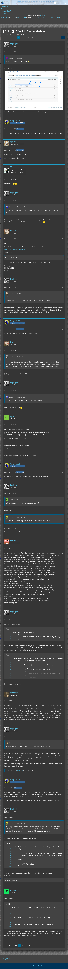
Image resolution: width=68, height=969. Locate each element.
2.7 (21, 18)
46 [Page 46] (28, 38)
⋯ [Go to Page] (11, 38)
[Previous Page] (5, 37)
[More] (62, 52)
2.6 (18, 18)
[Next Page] (32, 37)
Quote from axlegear (16, 743)
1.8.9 (51, 18)
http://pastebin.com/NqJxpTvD (14, 249)
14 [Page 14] (15, 38)
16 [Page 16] (22, 38)
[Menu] (65, 3)
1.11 (64, 18)
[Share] (63, 37)
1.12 (33, 20)
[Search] (55, 3)
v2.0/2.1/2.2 (5, 18)
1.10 (60, 18)
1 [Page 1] (8, 38)
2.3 (11, 18)
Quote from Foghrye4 (16, 356)
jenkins (42, 15)
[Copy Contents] (61, 629)
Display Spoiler (12, 257)
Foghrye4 (20, 770)
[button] (57, 655)
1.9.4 (56, 18)
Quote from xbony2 (15, 58)
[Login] (60, 2)
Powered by (34, 966)
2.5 (15, 18)
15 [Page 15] (18, 38)
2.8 (25, 18)
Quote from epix (14, 500)
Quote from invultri (15, 293)
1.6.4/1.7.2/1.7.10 (42, 18)
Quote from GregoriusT (17, 207)
